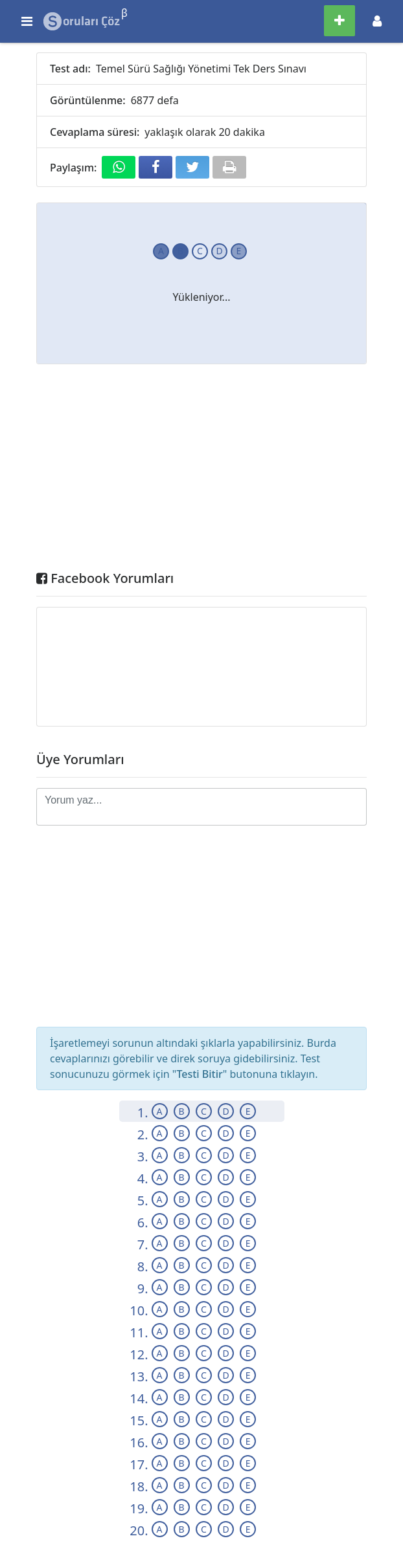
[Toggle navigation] (377, 21)
